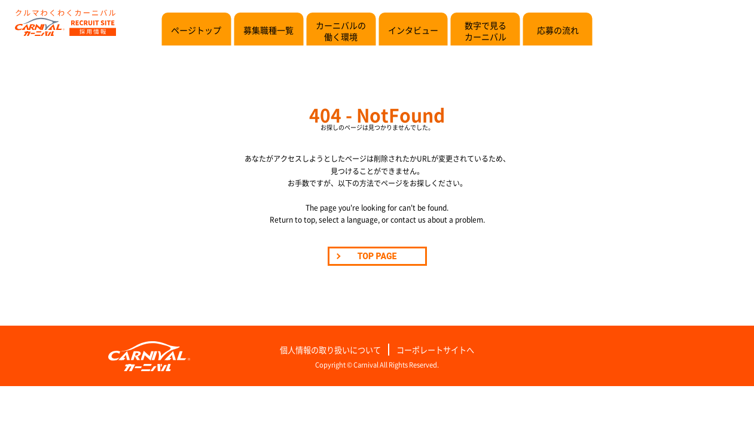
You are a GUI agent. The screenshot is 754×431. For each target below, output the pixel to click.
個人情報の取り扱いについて (330, 350)
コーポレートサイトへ (435, 350)
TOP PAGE (377, 256)
